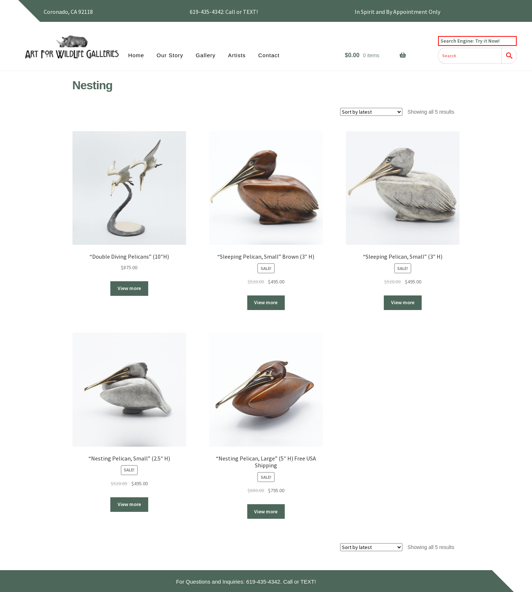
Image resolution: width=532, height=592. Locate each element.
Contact (269, 55)
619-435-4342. (264, 582)
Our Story (170, 55)
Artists (237, 55)
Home (136, 55)
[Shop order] (371, 112)
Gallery (206, 55)
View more (129, 288)
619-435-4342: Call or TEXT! (224, 11)
